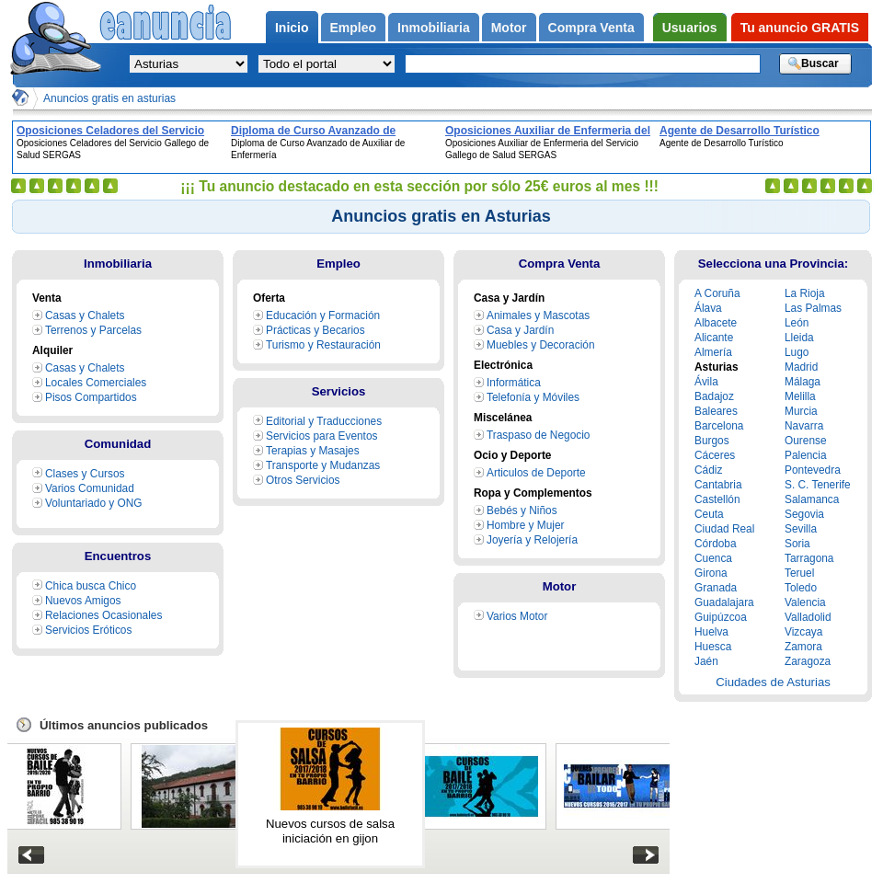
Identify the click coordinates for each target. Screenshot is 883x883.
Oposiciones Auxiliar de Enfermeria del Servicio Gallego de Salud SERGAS (547, 130)
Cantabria (718, 484)
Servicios (339, 391)
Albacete (715, 322)
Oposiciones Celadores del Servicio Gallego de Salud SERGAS (110, 130)
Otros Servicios (303, 480)
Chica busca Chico (90, 585)
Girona (711, 573)
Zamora (803, 646)
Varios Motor (517, 616)
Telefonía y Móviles (533, 397)
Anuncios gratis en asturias (109, 98)
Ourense (806, 440)
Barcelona (718, 425)
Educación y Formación (323, 315)
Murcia (801, 411)
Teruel (799, 573)
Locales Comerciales (95, 382)
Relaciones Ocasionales (103, 615)
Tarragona (809, 558)
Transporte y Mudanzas (323, 465)
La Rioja (805, 293)
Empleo (338, 263)
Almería (713, 352)
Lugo (796, 352)
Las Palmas (813, 308)
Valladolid (808, 617)
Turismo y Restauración (323, 344)
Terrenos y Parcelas (93, 330)
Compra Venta (560, 263)
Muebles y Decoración (541, 344)
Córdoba (715, 543)
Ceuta (709, 514)
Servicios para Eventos (321, 436)
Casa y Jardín (520, 330)
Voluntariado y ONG (94, 503)
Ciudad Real (724, 528)
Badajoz (714, 396)
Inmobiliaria (118, 263)
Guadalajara (724, 602)
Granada (715, 587)
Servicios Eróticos (88, 630)
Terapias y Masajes (313, 450)
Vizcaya (803, 631)
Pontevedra (813, 470)
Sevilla (801, 528)
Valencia (805, 602)
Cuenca (713, 558)
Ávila (706, 381)
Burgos (711, 440)
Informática (514, 382)
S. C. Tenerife (818, 484)
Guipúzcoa (720, 617)
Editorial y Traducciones (324, 421)
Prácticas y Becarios (315, 330)
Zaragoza (808, 661)
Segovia (804, 514)
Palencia (806, 455)
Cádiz (708, 470)
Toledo (801, 587)
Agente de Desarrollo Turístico (739, 130)
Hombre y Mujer (525, 525)
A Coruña (717, 293)
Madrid (801, 367)
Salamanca (812, 499)
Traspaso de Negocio (538, 435)
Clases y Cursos (84, 473)
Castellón (717, 499)
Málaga (802, 381)
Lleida (799, 337)
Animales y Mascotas (538, 315)
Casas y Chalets (84, 315)
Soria (797, 543)
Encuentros (118, 556)
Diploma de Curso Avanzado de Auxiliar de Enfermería (313, 130)
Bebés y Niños (522, 510)
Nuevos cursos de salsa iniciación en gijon (330, 831)
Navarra (804, 425)
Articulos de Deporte (536, 472)
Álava (708, 308)
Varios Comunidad (89, 488)
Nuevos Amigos (83, 600)
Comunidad (118, 444)
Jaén (706, 661)
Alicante (713, 337)
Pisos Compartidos (91, 397)
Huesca (712, 646)
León (796, 322)
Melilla (800, 396)
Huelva (711, 631)
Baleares (716, 411)
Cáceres (714, 455)
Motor (560, 586)
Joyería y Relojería (532, 539)
